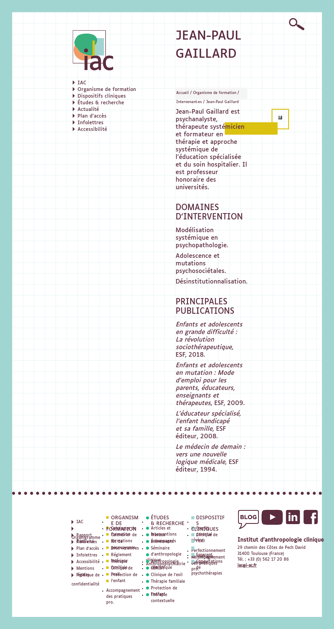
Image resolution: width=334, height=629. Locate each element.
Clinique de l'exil (167, 575)
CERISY (157, 568)
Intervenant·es (189, 102)
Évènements (162, 542)
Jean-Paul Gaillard (222, 102)
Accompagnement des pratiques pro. (123, 597)
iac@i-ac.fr (247, 566)
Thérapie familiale (168, 582)
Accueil (182, 93)
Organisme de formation (214, 93)
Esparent (204, 555)
